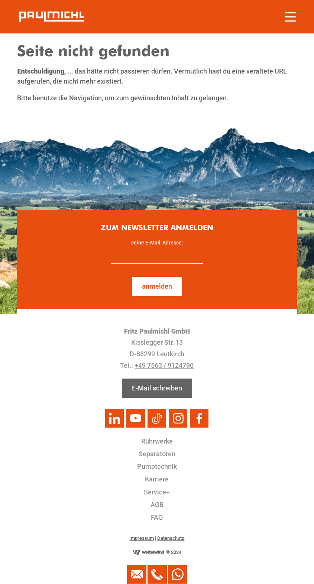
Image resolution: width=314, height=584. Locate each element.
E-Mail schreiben (157, 388)
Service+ (157, 492)
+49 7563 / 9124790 (164, 365)
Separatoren (157, 454)
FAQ (157, 517)
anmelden (157, 286)
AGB (157, 505)
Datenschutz (170, 538)
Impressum (141, 538)
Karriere (157, 479)
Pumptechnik (157, 466)
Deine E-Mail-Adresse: (156, 243)
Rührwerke (157, 441)
